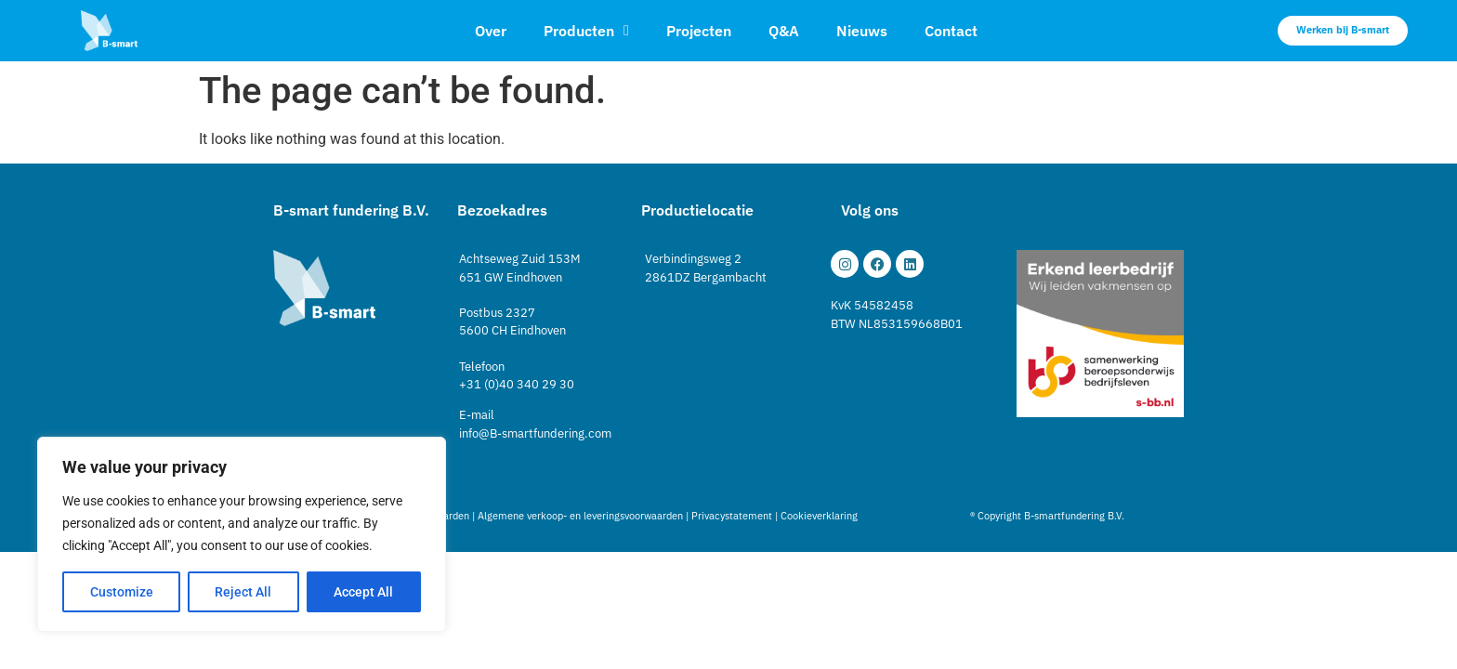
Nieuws (861, 30)
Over (490, 30)
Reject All (244, 591)
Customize (121, 591)
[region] (241, 534)
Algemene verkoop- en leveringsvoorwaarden (580, 515)
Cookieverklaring (819, 515)
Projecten (698, 30)
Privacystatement (731, 515)
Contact (951, 30)
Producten (586, 30)
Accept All (364, 591)
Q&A (783, 30)
